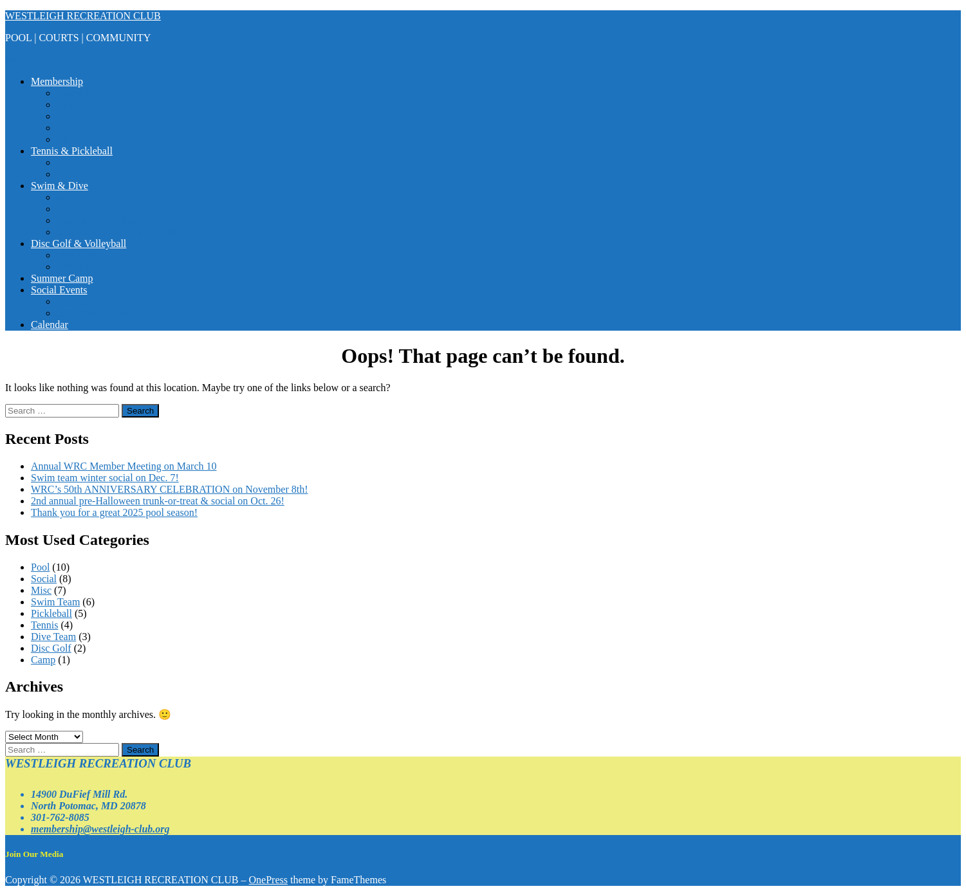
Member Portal (87, 104)
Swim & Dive (59, 185)
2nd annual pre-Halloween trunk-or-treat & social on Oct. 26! (157, 500)
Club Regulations (93, 139)
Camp (43, 659)
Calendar (49, 324)
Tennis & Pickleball (72, 150)
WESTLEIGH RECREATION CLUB (83, 15)
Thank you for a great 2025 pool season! (114, 512)
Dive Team (79, 208)
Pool (40, 567)
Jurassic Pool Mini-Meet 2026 (119, 231)
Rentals (72, 301)
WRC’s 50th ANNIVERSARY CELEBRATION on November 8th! (169, 489)
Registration (82, 92)
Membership (57, 81)
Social (44, 578)
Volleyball (77, 266)
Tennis (70, 162)
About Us (77, 127)
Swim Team (81, 197)
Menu (17, 59)
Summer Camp (62, 278)
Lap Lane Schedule (96, 220)
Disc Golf (77, 255)
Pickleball (77, 174)
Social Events (59, 289)
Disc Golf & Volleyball (78, 243)
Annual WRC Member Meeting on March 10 (124, 466)
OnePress (268, 879)
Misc (41, 590)
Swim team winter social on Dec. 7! (105, 477)
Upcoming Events (94, 313)
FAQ (67, 116)
